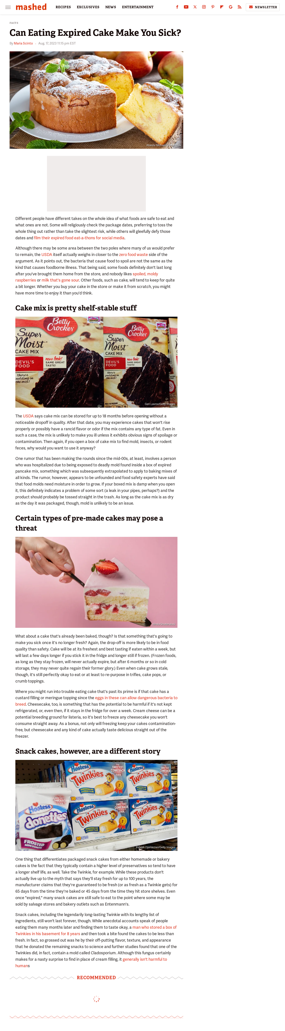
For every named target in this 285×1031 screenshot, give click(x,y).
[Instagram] (204, 7)
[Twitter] (195, 7)
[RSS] (239, 7)
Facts (14, 23)
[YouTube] (186, 7)
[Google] (230, 7)
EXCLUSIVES (88, 7)
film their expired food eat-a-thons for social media (79, 237)
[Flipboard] (221, 7)
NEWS (110, 7)
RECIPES (63, 7)
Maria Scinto (23, 43)
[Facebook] (177, 7)
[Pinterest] (213, 7)
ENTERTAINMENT (138, 7)
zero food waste (133, 254)
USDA (46, 254)
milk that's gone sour (60, 280)
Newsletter (262, 7)
